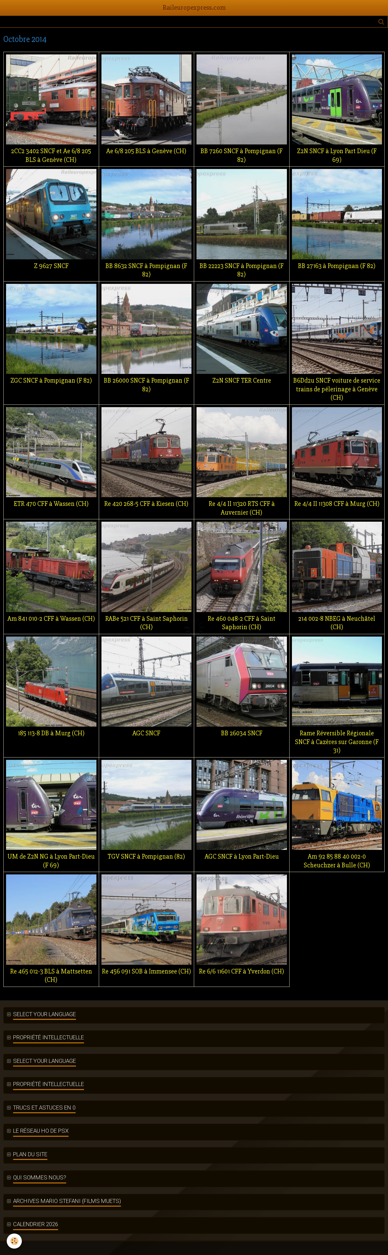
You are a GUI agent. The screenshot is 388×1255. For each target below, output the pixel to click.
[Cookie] (14, 1241)
